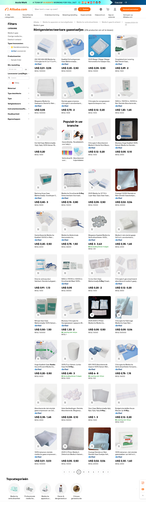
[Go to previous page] (64, 472)
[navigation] (18, 247)
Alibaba (36, 22)
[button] (75, 9)
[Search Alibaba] (53, 9)
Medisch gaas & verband (111, 22)
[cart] (108, 10)
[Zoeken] (84, 9)
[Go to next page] (108, 472)
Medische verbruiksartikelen (87, 22)
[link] (143, 483)
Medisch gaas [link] (39, 25)
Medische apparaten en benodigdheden (58, 22)
